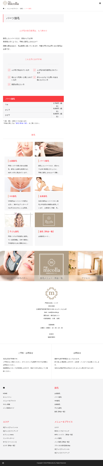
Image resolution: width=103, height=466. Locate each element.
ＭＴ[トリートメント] (9, 442)
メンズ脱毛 (58, 438)
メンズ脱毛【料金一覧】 (62, 442)
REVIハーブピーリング (62, 431)
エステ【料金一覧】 (9, 445)
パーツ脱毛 (58, 397)
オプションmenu (8, 434)
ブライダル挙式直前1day (62, 445)
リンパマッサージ (8, 438)
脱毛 (57, 388)
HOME (4, 388)
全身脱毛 (57, 404)
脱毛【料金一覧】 (60, 411)
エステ (6, 422)
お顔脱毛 (57, 393)
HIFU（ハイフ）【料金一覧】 (64, 434)
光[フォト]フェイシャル (10, 427)
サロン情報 (6, 404)
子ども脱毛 (58, 408)
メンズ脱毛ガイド (8, 408)
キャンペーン (7, 397)
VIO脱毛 (57, 401)
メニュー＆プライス (9, 401)
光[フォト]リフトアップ (10, 431)
